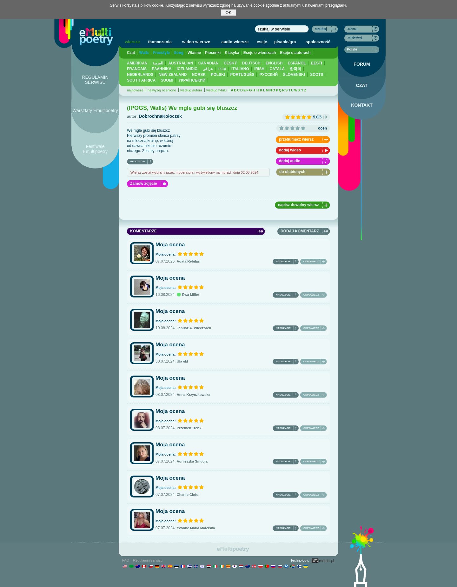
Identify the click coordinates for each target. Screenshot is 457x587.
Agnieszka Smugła (192, 461)
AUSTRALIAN (180, 63)
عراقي (207, 69)
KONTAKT (361, 105)
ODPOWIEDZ (311, 261)
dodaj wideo (290, 150)
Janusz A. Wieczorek (194, 328)
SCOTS (316, 74)
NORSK (199, 74)
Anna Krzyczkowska (193, 395)
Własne (194, 52)
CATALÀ (277, 69)
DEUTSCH (251, 63)
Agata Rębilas (188, 261)
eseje (262, 41)
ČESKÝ (230, 63)
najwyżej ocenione (162, 90)
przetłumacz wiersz (296, 139)
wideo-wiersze (196, 41)
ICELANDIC (187, 69)
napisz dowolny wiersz (298, 205)
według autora (191, 90)
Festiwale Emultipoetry (95, 149)
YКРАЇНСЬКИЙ (191, 80)
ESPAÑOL (297, 63)
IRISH (259, 69)
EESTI (316, 63)
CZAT (362, 85)
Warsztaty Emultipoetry (95, 110)
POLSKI (218, 74)
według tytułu (216, 90)
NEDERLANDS (140, 74)
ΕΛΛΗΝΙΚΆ (161, 69)
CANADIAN (208, 63)
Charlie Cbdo (187, 495)
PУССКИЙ (269, 74)
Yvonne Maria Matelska (196, 528)
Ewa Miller (188, 295)
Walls (144, 52)
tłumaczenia (159, 41)
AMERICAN (137, 63)
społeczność (318, 41)
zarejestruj (355, 37)
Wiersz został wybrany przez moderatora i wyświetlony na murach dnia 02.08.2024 (194, 172)
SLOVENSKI (294, 74)
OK (228, 12)
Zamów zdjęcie (143, 183)
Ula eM (182, 361)
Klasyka (232, 52)
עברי (222, 69)
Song (178, 52)
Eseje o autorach (295, 52)
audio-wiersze (234, 41)
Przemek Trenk (189, 428)
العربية (158, 63)
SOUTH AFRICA (141, 80)
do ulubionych (292, 172)
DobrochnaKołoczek (160, 116)
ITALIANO (240, 69)
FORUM (362, 64)
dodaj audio (289, 161)
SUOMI (167, 80)
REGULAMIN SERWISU (95, 80)
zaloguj (352, 28)
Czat (131, 52)
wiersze (132, 41)
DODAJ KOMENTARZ (300, 231)
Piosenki (213, 52)
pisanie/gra (285, 41)
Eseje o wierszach (259, 52)
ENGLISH (274, 63)
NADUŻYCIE (137, 161)
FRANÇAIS (137, 69)
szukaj (321, 29)
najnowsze (135, 90)
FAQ (125, 560)
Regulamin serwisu (147, 560)
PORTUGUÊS (242, 74)
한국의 (295, 69)
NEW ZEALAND (173, 74)
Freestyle (161, 52)
